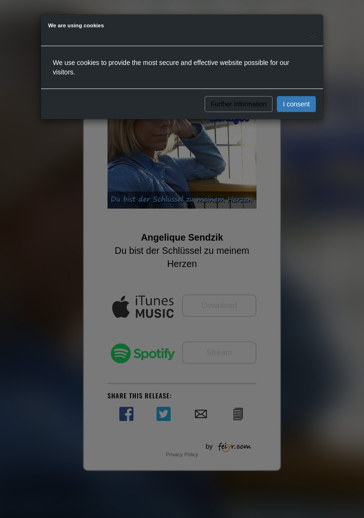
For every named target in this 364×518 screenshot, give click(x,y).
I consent (296, 104)
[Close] (313, 34)
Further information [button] (238, 104)
